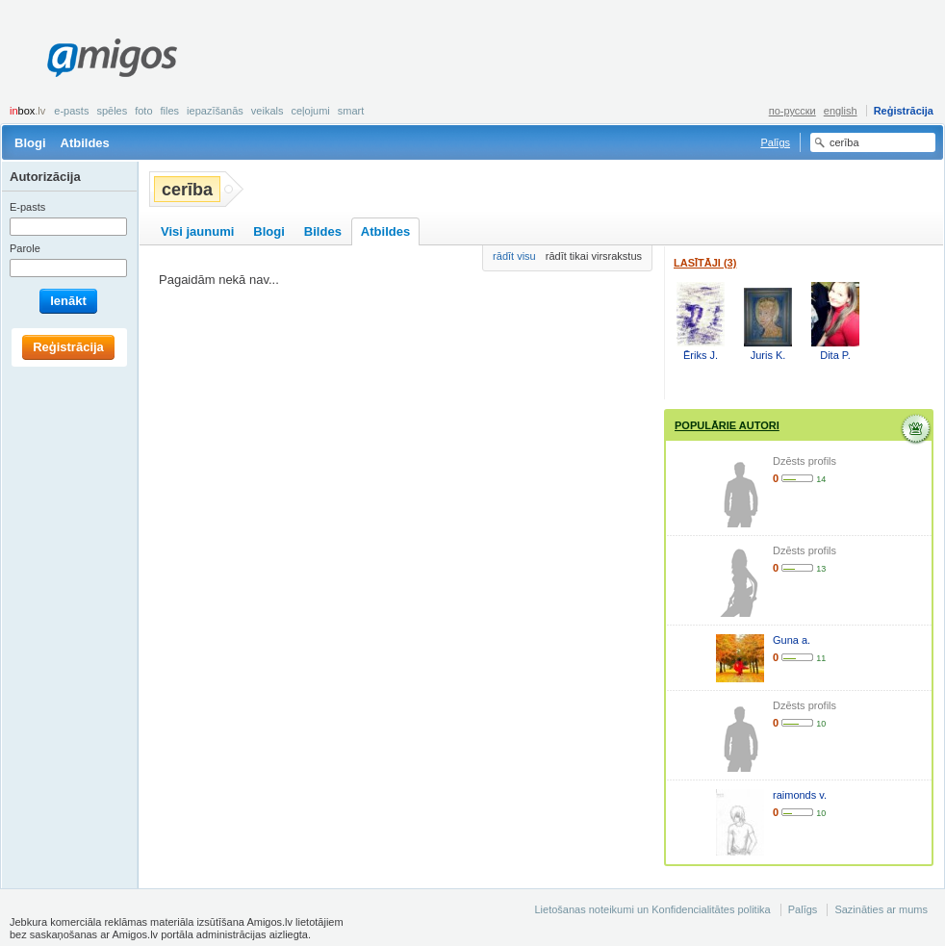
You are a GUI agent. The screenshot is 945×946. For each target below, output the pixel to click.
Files (170, 110)
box (27, 110)
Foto (143, 110)
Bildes (323, 231)
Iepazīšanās (215, 110)
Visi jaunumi (197, 231)
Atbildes (85, 143)
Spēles (111, 110)
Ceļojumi (310, 110)
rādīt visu (514, 256)
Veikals (267, 110)
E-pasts (71, 110)
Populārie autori (727, 425)
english (840, 110)
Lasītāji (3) (705, 262)
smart (351, 110)
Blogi (30, 143)
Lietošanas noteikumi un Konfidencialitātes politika (652, 909)
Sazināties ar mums (881, 909)
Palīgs (775, 142)
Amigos (112, 57)
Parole (25, 248)
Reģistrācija (903, 110)
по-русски (792, 110)
